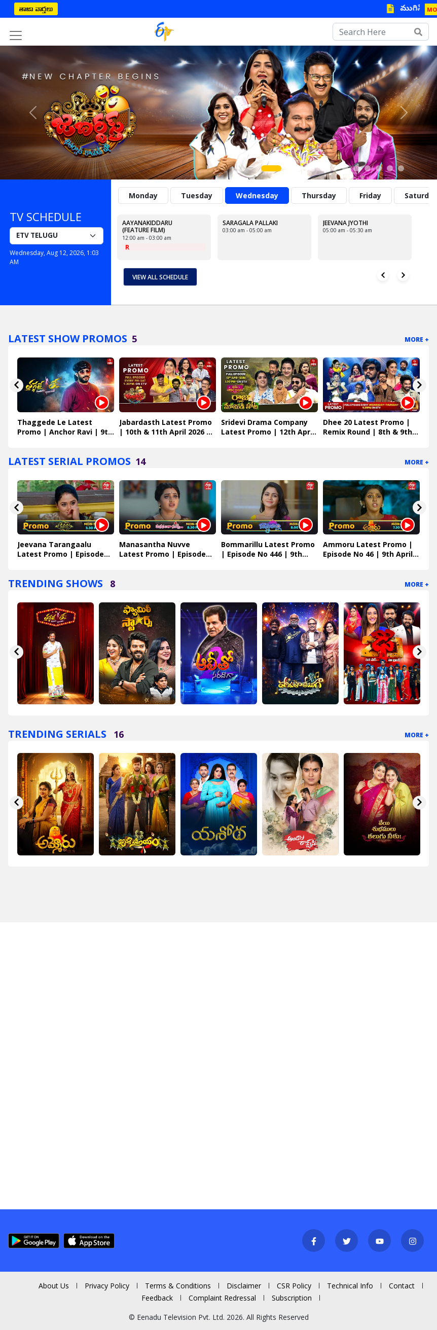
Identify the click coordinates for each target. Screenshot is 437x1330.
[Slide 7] (345, 168)
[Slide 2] (289, 168)
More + (417, 339)
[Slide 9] (368, 168)
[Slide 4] (312, 168)
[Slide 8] (356, 168)
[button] (32, 112)
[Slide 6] (334, 168)
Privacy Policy (107, 1285)
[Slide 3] (301, 168)
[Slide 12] (401, 168)
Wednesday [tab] (257, 195)
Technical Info (350, 1285)
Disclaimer (244, 1285)
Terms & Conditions (178, 1285)
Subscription (292, 1298)
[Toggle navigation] (15, 35)
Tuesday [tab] (196, 195)
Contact (402, 1285)
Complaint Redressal (222, 1298)
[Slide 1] (271, 168)
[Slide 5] (323, 168)
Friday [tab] (370, 195)
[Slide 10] (379, 168)
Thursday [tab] (319, 195)
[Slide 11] (390, 168)
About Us (54, 1285)
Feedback (157, 1298)
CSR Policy (294, 1285)
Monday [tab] (143, 195)
